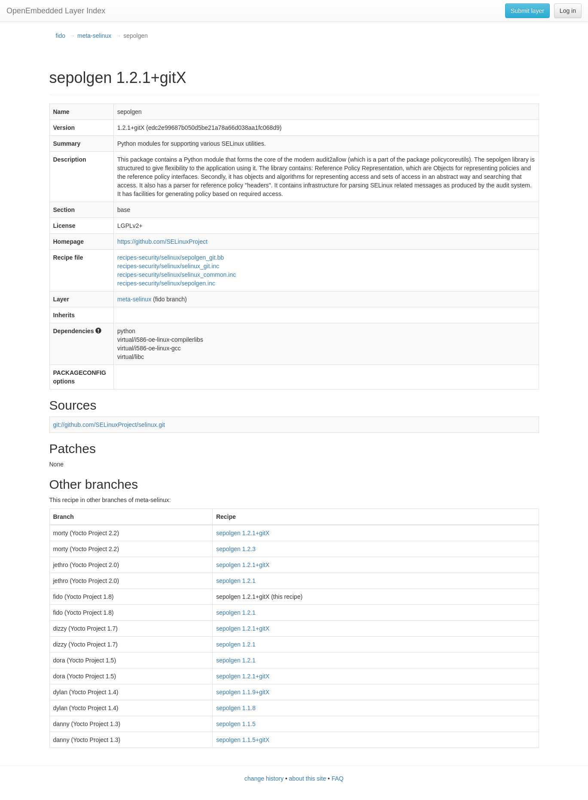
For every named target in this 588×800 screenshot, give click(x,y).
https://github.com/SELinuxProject (162, 241)
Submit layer (527, 10)
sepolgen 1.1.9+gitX (242, 692)
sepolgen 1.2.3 (236, 549)
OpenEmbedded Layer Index (55, 10)
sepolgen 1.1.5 (236, 723)
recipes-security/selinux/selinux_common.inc (176, 274)
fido (61, 35)
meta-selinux (94, 35)
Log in (568, 10)
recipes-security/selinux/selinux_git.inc (168, 266)
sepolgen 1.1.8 (236, 708)
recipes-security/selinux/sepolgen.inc (166, 283)
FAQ (338, 778)
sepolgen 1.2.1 (236, 580)
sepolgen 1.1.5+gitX (242, 739)
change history (263, 778)
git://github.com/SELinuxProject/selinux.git (109, 424)
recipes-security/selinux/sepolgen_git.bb (170, 257)
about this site (307, 778)
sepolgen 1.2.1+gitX (242, 533)
